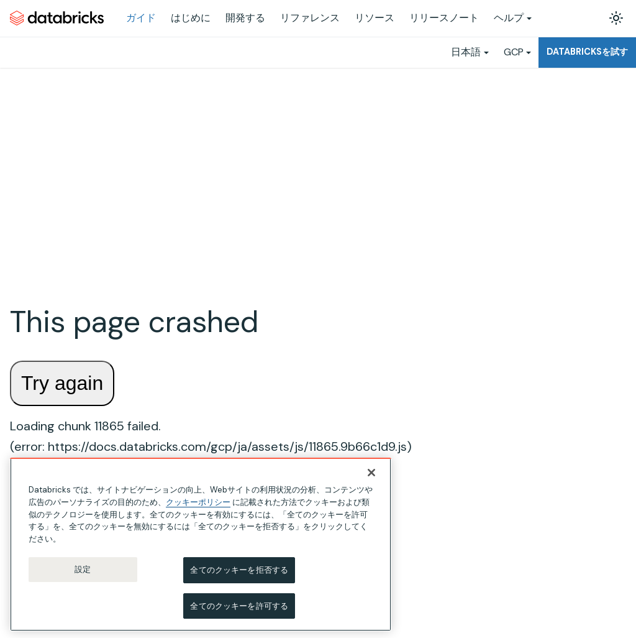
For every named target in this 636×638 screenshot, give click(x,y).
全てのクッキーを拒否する (239, 572)
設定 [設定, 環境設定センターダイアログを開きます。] (83, 571)
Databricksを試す (587, 51)
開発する (245, 17)
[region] (200, 547)
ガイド (141, 17)
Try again (62, 383)
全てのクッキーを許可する (239, 608)
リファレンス (310, 17)
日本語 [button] (466, 51)
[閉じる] (371, 475)
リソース (374, 17)
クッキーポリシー (198, 504)
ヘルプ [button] (509, 17)
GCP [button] (514, 51)
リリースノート (444, 17)
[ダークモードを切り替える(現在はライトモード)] (616, 18)
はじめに (191, 17)
